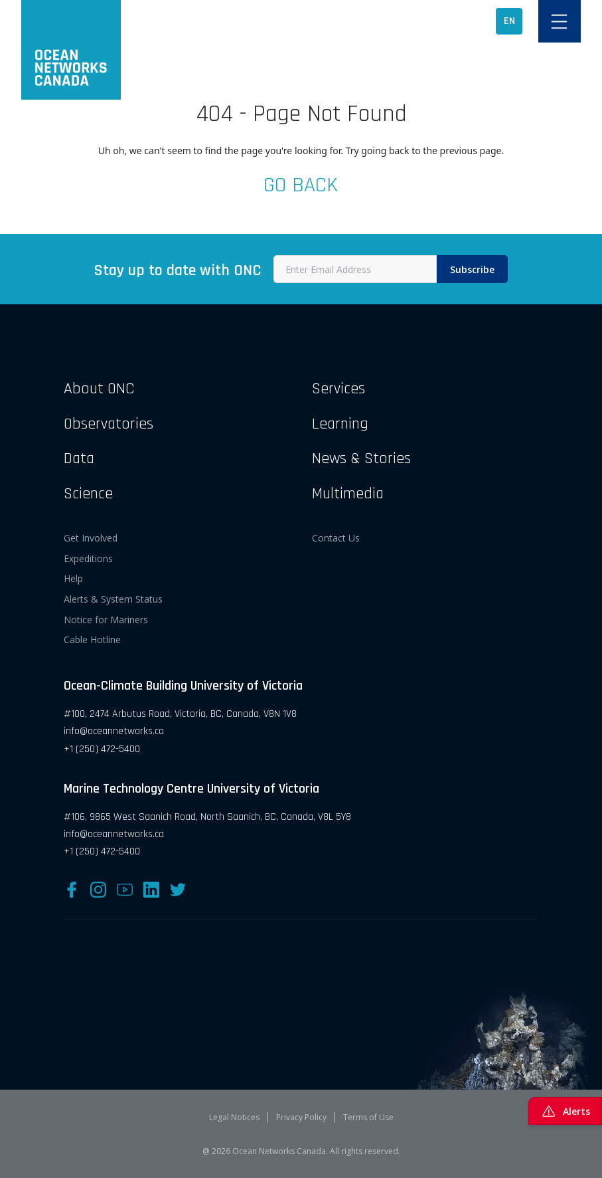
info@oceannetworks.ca (114, 731)
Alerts (565, 1111)
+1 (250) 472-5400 (102, 749)
